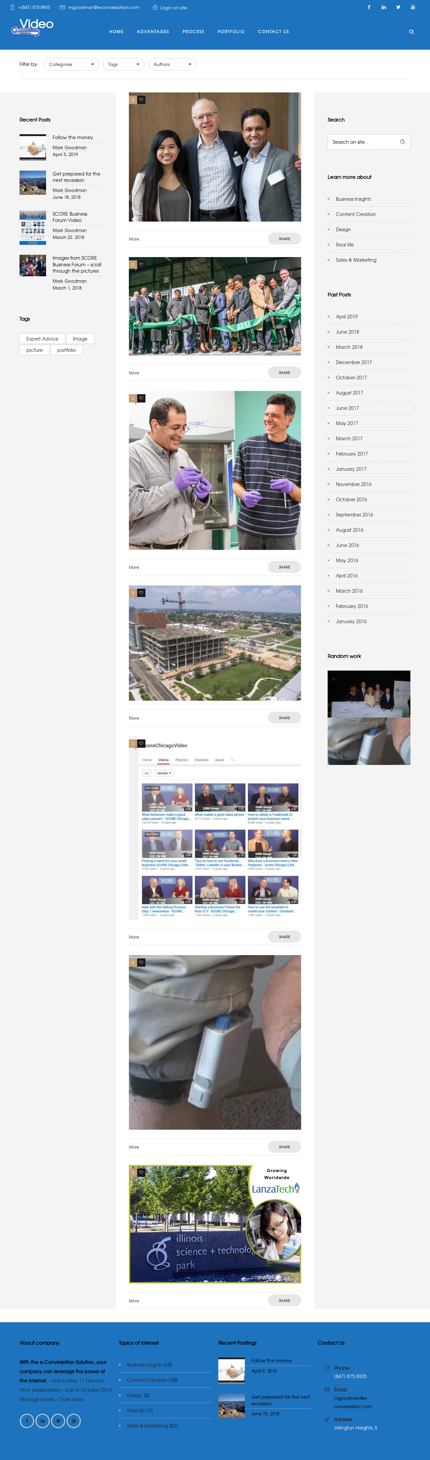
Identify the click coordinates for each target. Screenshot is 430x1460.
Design (343, 229)
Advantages (153, 31)
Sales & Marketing (356, 259)
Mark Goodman (70, 147)
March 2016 (349, 590)
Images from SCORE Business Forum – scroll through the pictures (77, 264)
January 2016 (351, 621)
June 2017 (347, 408)
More (134, 239)
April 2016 (347, 575)
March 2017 (349, 438)
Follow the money (73, 137)
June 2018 (347, 331)
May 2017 (347, 423)
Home (116, 31)
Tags (113, 64)
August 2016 (349, 529)
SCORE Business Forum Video (70, 216)
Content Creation (356, 214)
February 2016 (352, 606)
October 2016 (351, 499)
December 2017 (354, 362)
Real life (345, 244)
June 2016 (347, 545)
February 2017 (352, 453)
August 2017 (349, 392)
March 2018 (349, 347)
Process (193, 31)
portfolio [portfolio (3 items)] (66, 350)
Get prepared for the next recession (76, 176)
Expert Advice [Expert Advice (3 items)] (42, 338)
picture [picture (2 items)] (35, 350)
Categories (60, 64)
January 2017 (351, 468)
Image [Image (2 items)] (80, 338)
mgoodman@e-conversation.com (103, 7)
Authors (162, 64)
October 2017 (351, 377)
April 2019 (347, 316)
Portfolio (231, 31)
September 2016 (354, 514)
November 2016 (354, 484)
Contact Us (273, 31)
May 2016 (347, 560)
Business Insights (353, 198)
